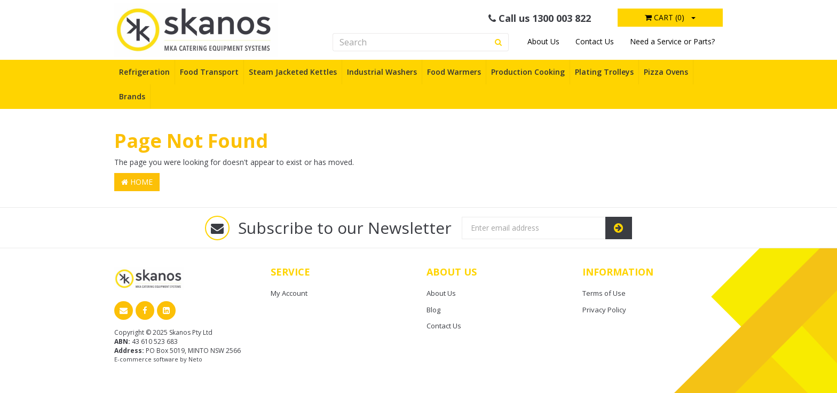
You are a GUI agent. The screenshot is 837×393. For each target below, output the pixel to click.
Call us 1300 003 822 (539, 18)
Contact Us (594, 41)
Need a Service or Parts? (672, 41)
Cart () (664, 17)
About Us (543, 41)
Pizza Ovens (666, 72)
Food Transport (209, 72)
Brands (132, 96)
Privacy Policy (604, 310)
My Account (289, 293)
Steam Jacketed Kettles (293, 72)
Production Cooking (528, 72)
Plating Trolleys (604, 72)
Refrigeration (144, 72)
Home (137, 182)
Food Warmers (454, 72)
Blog (433, 310)
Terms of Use (604, 293)
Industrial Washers (382, 72)
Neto (195, 359)
